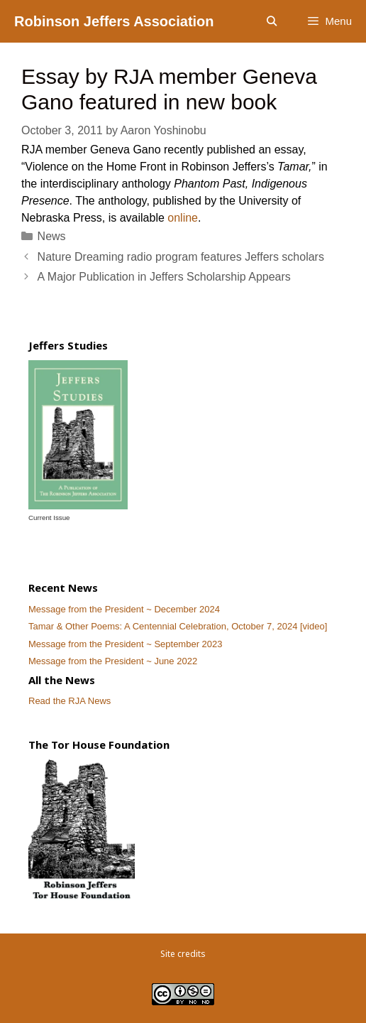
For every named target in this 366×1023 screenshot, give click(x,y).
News (52, 236)
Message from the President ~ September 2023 (125, 644)
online (182, 218)
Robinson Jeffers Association (114, 21)
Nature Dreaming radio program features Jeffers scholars (181, 257)
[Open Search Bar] (271, 21)
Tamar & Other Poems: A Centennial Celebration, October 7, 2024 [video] (177, 626)
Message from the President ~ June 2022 (112, 661)
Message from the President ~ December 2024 (124, 609)
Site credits (183, 954)
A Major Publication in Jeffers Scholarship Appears (164, 277)
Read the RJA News (69, 700)
